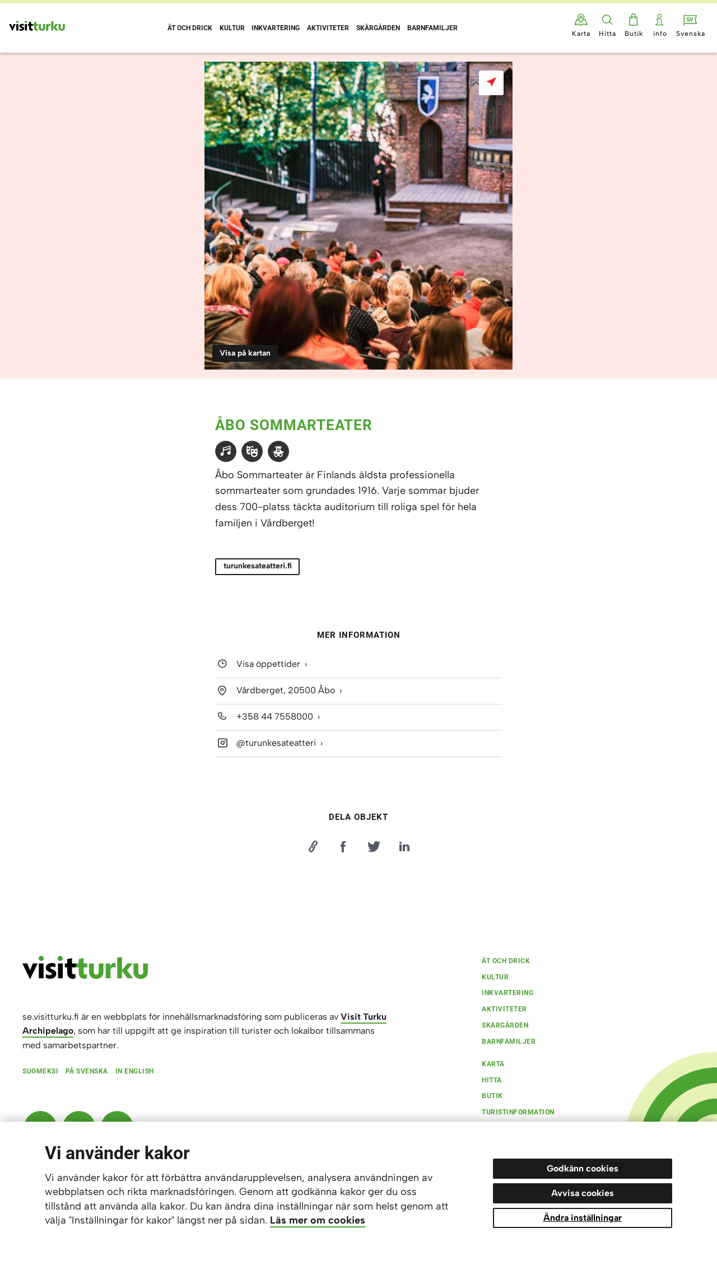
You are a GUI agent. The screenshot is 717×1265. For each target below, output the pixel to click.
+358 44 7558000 (274, 716)
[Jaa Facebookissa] (343, 846)
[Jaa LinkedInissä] (404, 846)
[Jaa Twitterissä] (373, 846)
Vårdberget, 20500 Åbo (285, 690)
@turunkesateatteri (276, 742)
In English (134, 1071)
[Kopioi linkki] (312, 846)
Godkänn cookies (582, 1168)
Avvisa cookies (582, 1193)
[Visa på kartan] (491, 83)
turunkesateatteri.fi (258, 566)
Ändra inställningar (582, 1217)
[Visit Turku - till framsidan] (37, 26)
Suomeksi (40, 1071)
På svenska (87, 1071)
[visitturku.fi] (85, 976)
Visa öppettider (268, 664)
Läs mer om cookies (317, 1220)
